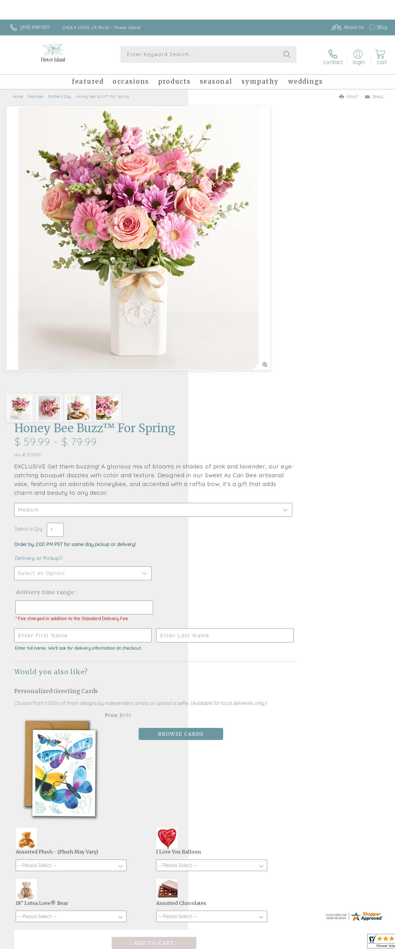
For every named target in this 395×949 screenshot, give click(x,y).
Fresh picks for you (197, 732)
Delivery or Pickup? (222, 246)
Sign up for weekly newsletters (197, 766)
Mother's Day (59, 92)
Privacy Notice (289, 943)
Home (18, 92)
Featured (35, 92)
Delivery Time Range (228, 280)
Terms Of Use (253, 943)
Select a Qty (212, 217)
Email (374, 92)
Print (348, 92)
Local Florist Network (332, 943)
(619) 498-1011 (35, 27)
